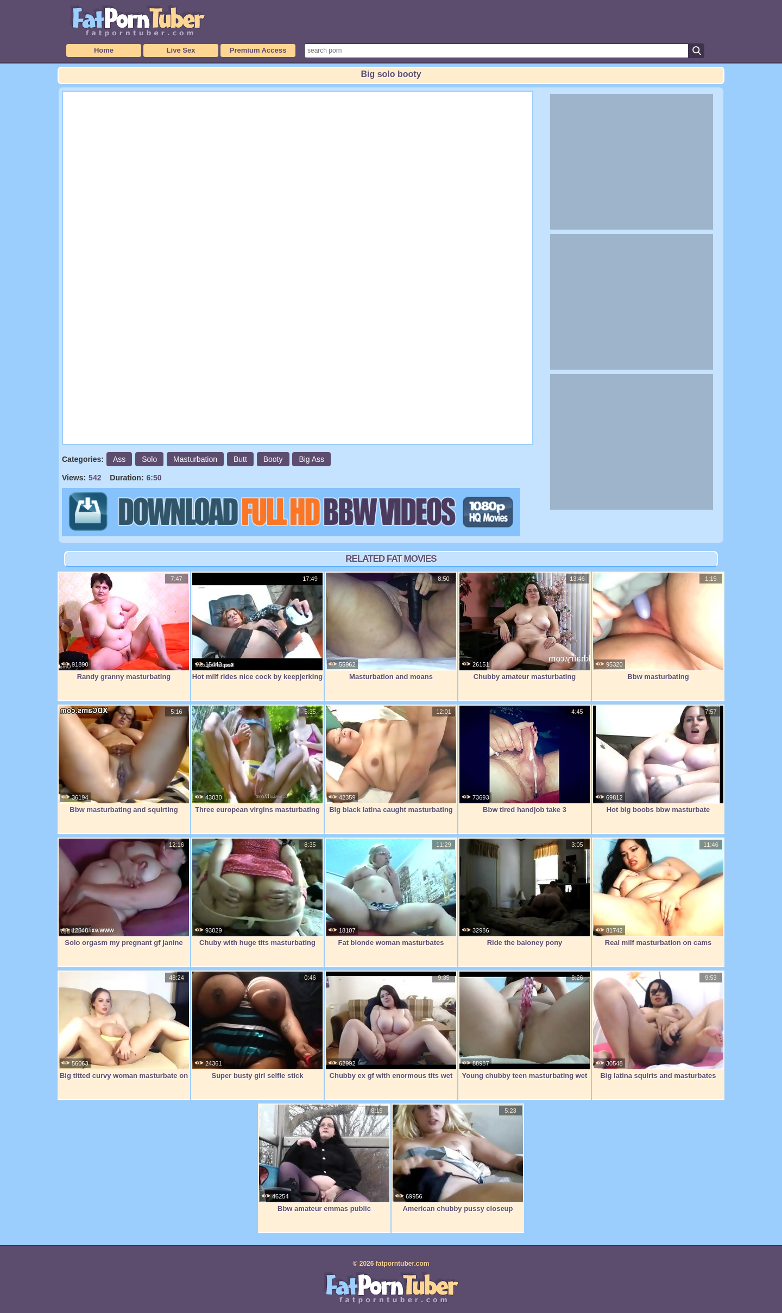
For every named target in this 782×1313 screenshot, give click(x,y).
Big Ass (311, 459)
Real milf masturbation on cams (658, 892)
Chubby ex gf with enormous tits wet (391, 1025)
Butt (240, 459)
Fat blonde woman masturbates (391, 892)
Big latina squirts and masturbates (658, 1025)
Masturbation (195, 459)
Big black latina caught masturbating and (391, 765)
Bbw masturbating (658, 626)
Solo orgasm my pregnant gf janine (124, 892)
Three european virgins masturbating (257, 759)
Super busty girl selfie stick (257, 1025)
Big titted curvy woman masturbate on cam (124, 1031)
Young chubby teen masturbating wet (524, 1025)
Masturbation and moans (391, 626)
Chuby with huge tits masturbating (257, 892)
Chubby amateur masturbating (524, 626)
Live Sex (181, 50)
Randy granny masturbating (124, 626)
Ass (119, 459)
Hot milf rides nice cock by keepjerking (257, 626)
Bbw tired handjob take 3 (524, 759)
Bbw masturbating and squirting (124, 759)
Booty (273, 459)
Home (103, 50)
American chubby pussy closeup (458, 1158)
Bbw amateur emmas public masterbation (324, 1164)
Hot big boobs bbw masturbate (658, 759)
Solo (149, 459)
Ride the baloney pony (524, 892)
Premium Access (258, 50)
